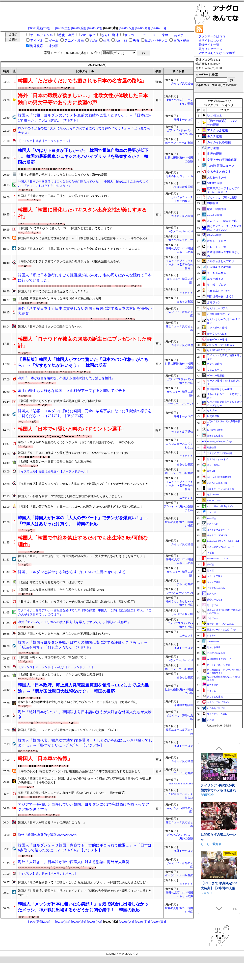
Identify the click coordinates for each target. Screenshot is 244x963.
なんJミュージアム (217, 308)
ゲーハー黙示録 (215, 375)
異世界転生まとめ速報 (219, 389)
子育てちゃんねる (216, 588)
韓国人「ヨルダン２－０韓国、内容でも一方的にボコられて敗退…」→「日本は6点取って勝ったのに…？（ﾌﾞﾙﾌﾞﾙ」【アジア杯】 (84, 847)
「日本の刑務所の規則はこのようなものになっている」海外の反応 (62, 174)
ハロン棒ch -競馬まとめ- (220, 506)
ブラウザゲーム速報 (217, 714)
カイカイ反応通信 (182, 83)
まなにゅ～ (212, 618)
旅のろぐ (211, 594)
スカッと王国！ (215, 576)
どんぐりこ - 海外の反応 (222, 197)
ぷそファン (214, 302)
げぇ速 (210, 570)
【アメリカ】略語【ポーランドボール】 (44, 141)
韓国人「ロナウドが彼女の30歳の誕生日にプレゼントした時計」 (85, 342)
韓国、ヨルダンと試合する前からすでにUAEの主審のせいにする (72, 572)
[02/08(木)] (94, 28)
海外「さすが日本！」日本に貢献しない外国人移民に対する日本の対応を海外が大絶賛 (85, 311)
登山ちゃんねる (216, 272)
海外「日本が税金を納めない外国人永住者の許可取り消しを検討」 (66, 378)
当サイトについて (210, 40)
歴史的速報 (213, 416)
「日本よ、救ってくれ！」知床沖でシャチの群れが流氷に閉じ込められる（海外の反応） (77, 601)
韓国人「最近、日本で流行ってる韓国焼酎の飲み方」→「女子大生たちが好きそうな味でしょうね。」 (82, 558)
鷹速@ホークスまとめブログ (221, 629)
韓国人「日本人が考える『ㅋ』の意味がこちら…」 (52, 822)
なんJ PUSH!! (213, 494)
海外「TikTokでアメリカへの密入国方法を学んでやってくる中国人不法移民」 (74, 622)
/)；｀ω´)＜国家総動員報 (219, 477)
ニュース (149, 35)
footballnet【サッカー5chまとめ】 (223, 541)
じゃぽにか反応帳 (182, 187)
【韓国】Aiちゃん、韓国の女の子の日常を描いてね (52, 657)
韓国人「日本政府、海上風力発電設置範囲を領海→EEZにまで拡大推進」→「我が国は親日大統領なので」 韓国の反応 (83, 688)
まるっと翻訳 (185, 301)
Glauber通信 (214, 235)
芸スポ (179, 35)
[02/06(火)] (126, 28)
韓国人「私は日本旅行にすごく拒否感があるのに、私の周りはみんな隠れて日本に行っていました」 (85, 277)
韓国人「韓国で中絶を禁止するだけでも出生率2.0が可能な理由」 (83, 541)
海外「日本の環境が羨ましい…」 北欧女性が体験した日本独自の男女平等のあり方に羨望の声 (83, 99)
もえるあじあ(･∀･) (218, 290)
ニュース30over (214, 465)
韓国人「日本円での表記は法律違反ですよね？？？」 (53, 291)
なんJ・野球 (110, 35)
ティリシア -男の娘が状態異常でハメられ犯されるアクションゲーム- (218, 833)
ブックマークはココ (211, 36)
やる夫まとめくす (219, 171)
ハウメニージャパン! (180, 231)
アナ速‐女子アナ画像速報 (219, 453)
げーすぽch (212, 605)
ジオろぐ (211, 635)
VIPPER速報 (214, 183)
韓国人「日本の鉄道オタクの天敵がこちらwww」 (51, 326)
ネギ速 (210, 552)
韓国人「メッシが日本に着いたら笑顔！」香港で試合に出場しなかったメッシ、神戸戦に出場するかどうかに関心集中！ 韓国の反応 (83, 907)
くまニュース (214, 369)
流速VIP (211, 471)
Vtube (93, 40)
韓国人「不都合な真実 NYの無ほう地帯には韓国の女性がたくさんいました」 (70, 496)
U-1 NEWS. (214, 115)
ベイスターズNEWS (217, 535)
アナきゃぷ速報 (217, 130)
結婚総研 (211, 447)
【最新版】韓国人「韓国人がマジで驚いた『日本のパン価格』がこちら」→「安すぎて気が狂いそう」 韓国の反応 (83, 362)
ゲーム (53, 40)
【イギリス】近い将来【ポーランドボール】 (47, 873)
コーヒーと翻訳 (183, 773)
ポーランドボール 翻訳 (179, 142)
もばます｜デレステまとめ (220, 489)
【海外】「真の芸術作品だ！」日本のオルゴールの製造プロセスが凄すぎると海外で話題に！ (80, 506)
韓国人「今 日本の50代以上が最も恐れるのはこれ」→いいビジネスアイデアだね (73, 453)
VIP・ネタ (88, 35)
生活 (106, 40)
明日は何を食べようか (220, 296)
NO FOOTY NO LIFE (181, 783)
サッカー (130, 35)
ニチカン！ (186, 293)
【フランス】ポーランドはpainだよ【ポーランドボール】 (56, 667)
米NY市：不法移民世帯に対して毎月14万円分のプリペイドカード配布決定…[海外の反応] (77, 702)
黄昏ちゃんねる (215, 599)
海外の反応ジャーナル (179, 176)
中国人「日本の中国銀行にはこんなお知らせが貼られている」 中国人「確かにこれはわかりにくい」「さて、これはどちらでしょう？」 (83, 184)
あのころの (212, 524)
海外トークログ (183, 119)
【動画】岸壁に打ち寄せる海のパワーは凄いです (50, 582)
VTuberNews (213, 641)
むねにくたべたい (212, 789)
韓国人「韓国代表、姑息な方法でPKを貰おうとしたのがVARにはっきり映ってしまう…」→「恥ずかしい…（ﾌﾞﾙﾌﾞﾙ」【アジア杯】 (85, 743)
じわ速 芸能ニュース (221, 165)
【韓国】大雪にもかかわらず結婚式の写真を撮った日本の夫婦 (59, 401)
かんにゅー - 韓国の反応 (222, 220)
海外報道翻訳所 (183, 705)
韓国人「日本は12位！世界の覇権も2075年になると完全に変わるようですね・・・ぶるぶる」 (80, 249)
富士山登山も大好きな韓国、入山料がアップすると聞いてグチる (72, 391)
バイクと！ (212, 690)
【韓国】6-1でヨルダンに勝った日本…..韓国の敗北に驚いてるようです (65, 228)
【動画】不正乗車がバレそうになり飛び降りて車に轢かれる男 (59, 298)
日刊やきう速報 (215, 430)
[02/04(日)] (158, 28)
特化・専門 (66, 35)
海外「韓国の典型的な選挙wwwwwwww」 (48, 835)
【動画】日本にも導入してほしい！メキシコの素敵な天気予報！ (61, 674)
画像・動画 (181, 40)
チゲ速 (210, 564)
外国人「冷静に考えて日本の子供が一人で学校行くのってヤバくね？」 (65, 196)
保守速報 (213, 148)
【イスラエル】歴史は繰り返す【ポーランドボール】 (53, 471)
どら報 (210, 720)
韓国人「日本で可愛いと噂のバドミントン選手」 (72, 429)
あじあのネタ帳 (216, 177)
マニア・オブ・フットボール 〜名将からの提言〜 (179, 264)
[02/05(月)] (142, 28)
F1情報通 (212, 203)
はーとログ (212, 684)
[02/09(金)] (78, 28)
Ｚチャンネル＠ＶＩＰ (218, 530)
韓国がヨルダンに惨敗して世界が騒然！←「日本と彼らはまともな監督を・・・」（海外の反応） (83, 238)
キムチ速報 (214, 136)
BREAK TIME (214, 500)
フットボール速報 (217, 327)
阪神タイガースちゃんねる (220, 624)
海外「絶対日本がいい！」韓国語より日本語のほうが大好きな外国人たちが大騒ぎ (85, 714)
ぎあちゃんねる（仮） (218, 483)
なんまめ (212, 410)
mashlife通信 (214, 214)
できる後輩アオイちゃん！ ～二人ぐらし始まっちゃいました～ (219, 784)
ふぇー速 (211, 512)
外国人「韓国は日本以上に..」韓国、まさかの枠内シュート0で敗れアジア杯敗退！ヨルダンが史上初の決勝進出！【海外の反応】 (85, 780)
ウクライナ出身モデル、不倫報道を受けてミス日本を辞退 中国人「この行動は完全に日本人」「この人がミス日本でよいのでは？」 (85, 612)
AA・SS (121, 40)
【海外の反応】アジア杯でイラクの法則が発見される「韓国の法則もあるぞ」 (70, 261)
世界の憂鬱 (214, 154)
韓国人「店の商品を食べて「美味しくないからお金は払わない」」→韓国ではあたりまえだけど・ (83, 882)
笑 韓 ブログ (216, 284)
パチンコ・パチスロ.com (220, 345)
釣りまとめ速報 (215, 696)
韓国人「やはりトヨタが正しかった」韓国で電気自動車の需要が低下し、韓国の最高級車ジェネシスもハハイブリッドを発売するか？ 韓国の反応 (83, 156)
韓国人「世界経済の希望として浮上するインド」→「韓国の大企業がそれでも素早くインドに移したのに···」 (85, 893)
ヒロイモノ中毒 (216, 246)
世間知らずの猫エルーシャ (218, 880)
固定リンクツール (210, 49)
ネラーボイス (215, 278)
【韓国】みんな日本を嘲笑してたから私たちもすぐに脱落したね (61, 589)
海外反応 (36, 46)
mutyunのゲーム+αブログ (219, 441)
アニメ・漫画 (74, 40)
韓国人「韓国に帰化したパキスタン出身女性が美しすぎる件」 (82, 213)
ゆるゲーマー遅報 (217, 339)
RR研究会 (207, 838)
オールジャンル (41, 35)
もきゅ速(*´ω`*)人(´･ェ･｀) (220, 547)
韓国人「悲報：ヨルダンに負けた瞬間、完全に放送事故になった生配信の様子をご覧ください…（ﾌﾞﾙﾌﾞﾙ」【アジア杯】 (85, 413)
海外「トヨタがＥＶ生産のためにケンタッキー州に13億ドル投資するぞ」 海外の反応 (76, 442)
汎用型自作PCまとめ (218, 314)
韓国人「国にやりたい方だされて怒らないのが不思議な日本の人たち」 (65, 633)
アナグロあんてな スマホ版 (216, 53)
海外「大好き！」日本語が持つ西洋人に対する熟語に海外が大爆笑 (73, 862)
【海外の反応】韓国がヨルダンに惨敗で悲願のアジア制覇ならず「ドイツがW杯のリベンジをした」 (84, 484)
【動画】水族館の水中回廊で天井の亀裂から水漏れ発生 (55, 461)
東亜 (165, 35)
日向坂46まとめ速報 (219, 266)
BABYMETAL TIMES (217, 558)
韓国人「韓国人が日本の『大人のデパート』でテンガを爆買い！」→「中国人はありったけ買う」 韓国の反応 (83, 521)
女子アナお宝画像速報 (222, 160)
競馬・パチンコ (156, 40)
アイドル (36, 40)
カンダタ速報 (214, 363)
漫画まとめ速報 (215, 435)
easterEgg (211, 518)
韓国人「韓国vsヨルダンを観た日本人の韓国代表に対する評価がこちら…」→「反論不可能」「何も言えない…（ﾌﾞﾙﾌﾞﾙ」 (82, 645)
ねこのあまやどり (216, 708)
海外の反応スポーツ (180, 240)
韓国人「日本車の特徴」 (45, 758)
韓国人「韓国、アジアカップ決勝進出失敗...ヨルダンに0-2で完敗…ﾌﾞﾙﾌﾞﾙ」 (68, 730)
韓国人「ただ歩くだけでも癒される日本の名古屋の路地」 (82, 80)
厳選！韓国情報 (216, 209)
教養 (136, 40)
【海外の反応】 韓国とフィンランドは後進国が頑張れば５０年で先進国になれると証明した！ (80, 771)
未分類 (53, 46)
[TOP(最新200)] (39, 28)
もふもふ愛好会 (211, 887)
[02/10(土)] (62, 28)
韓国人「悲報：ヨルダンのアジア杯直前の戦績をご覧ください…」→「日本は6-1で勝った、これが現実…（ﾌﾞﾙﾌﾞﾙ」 (84, 117)
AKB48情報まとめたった (219, 659)
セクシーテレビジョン (218, 702)
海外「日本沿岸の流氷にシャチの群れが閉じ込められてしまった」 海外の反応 (71, 793)
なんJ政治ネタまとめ (218, 350)
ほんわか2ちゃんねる (217, 459)
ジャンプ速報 (213, 582)
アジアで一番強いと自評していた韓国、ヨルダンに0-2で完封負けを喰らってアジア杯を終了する (83, 807)
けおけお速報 (213, 647)
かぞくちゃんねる (217, 333)
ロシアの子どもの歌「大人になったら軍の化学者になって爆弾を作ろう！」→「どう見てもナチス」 (84, 130)
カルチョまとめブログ (220, 261)
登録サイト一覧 (208, 45)
